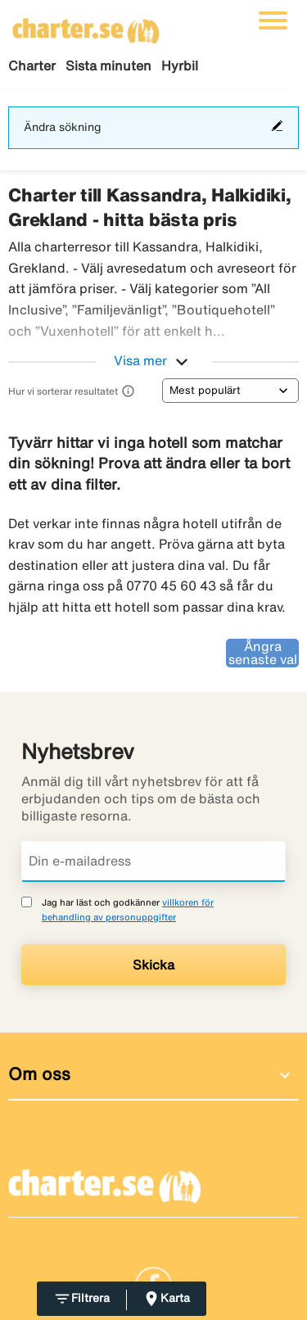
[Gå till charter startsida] (86, 25)
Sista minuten (108, 65)
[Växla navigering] (273, 20)
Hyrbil (179, 65)
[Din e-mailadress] (153, 861)
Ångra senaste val (262, 653)
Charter (32, 65)
